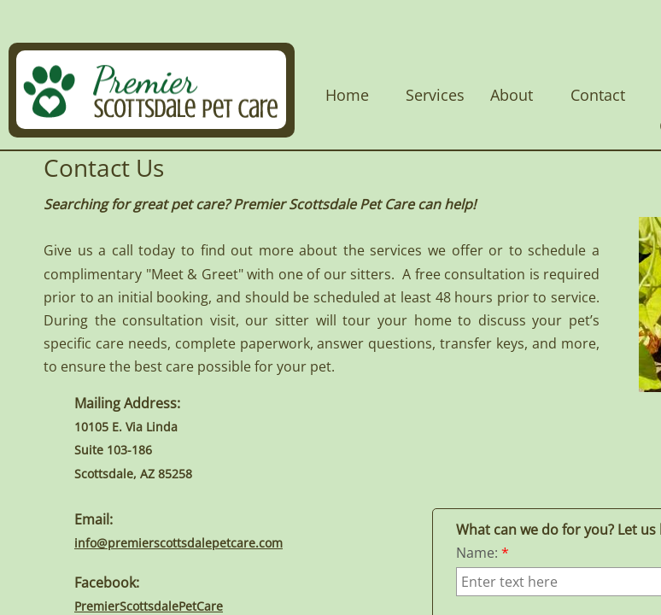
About (511, 95)
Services (435, 95)
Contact (597, 95)
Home (347, 95)
